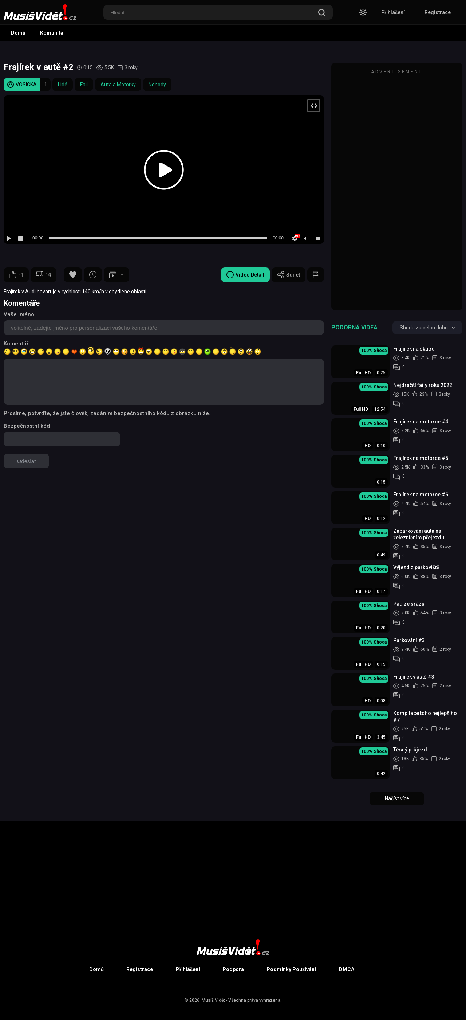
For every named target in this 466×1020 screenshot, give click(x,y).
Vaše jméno (19, 314)
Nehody (157, 84)
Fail (84, 84)
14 (43, 274)
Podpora (233, 969)
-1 (16, 274)
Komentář (16, 343)
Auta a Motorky (118, 84)
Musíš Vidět (213, 1000)
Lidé (62, 84)
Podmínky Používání (291, 969)
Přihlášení (393, 12)
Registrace (437, 12)
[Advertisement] (396, 190)
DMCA (346, 969)
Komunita (51, 33)
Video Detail (245, 274)
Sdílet (288, 274)
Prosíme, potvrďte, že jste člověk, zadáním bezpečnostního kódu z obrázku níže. (107, 413)
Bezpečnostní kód (27, 426)
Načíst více (397, 798)
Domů (18, 33)
